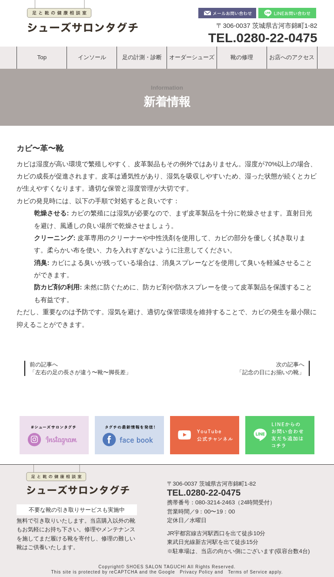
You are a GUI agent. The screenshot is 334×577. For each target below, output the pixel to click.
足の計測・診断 (142, 57)
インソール (92, 57)
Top (42, 57)
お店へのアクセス (291, 57)
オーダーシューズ (191, 57)
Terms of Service (247, 572)
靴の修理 (241, 57)
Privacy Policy (196, 572)
